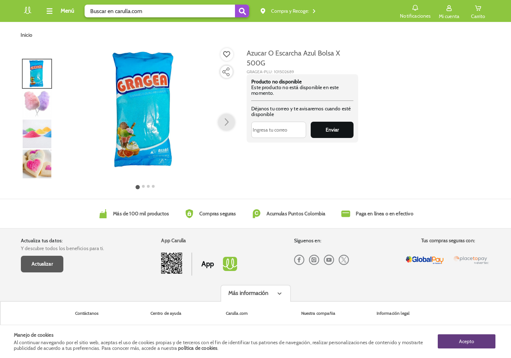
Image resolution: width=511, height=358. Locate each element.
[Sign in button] (449, 11)
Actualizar (42, 264)
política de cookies (197, 348)
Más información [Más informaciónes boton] (248, 293)
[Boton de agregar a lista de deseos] (226, 54)
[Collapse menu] (59, 11)
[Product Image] (145, 110)
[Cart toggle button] (478, 11)
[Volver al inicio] (27, 13)
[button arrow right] (226, 122)
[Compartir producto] (225, 71)
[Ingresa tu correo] (278, 130)
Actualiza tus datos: (42, 240)
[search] (167, 11)
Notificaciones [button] (415, 10)
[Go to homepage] (26, 35)
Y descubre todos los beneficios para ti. (62, 248)
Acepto (466, 341)
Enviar (332, 130)
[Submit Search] (242, 11)
